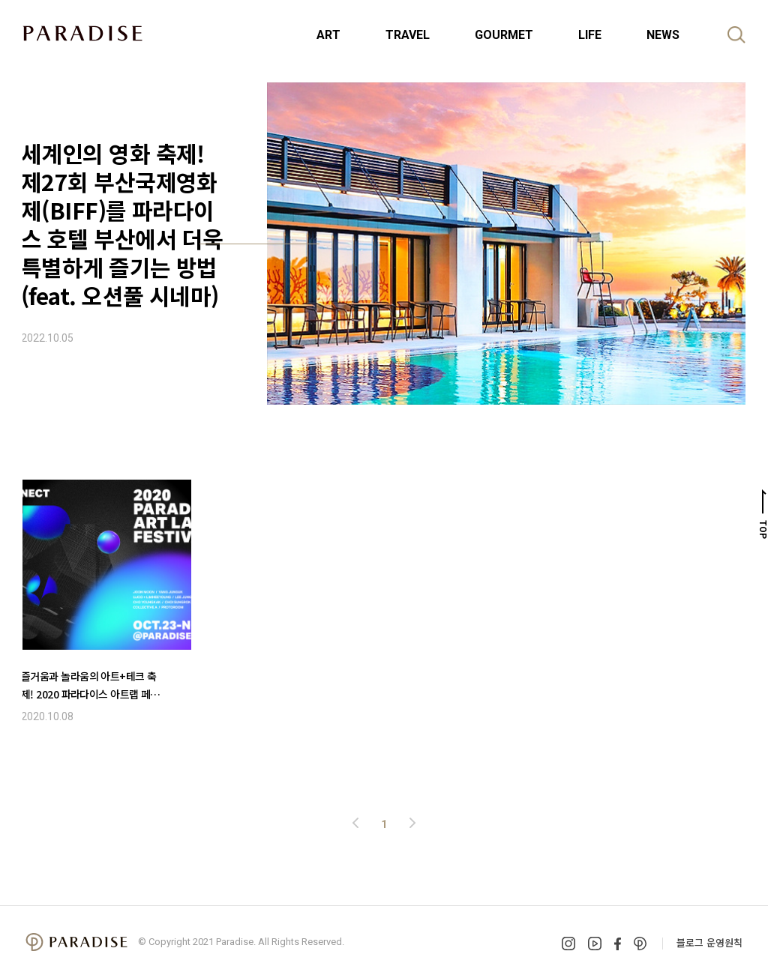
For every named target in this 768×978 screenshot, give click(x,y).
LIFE (590, 35)
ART (328, 35)
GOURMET (504, 35)
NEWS (663, 35)
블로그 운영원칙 (709, 942)
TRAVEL (408, 35)
